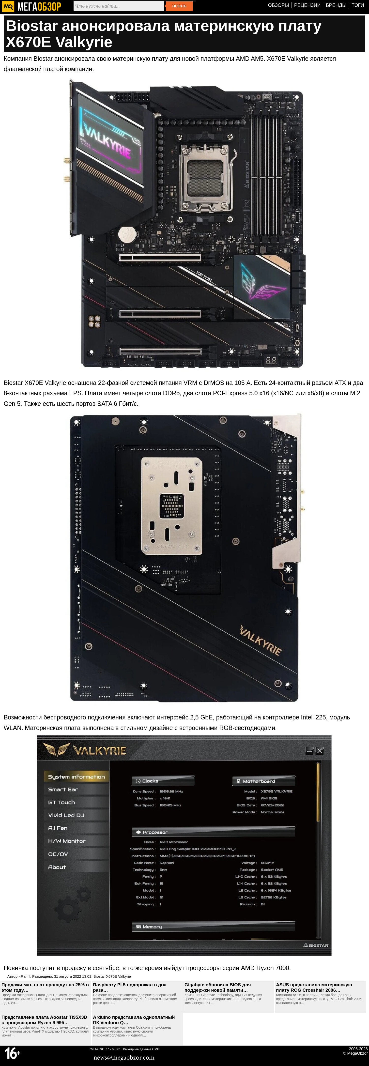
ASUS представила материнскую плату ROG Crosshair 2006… (314, 987)
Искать (179, 6)
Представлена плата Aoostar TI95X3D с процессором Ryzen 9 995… (44, 1020)
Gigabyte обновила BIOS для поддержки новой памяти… (217, 987)
